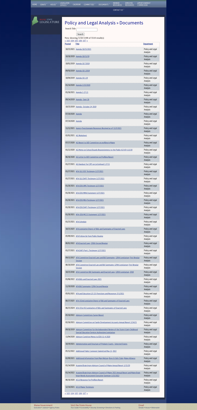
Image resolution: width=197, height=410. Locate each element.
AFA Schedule (85, 221)
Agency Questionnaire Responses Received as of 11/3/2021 (103, 128)
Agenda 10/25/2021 (87, 49)
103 (68, 40)
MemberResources (117, 4)
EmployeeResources (129, 4)
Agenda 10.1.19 (86, 77)
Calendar (77, 4)
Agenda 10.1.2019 (87, 70)
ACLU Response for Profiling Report (93, 382)
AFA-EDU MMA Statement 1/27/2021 (94, 192)
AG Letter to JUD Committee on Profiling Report (99, 156)
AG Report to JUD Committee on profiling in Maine (99, 142)
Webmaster (155, 408)
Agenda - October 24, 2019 (90, 106)
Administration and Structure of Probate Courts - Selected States (106, 343)
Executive (37, 408)
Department (140, 43)
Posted (72, 43)
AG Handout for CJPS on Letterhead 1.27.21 (97, 164)
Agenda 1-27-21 (86, 92)
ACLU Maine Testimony (89, 389)
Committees (89, 4)
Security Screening (97, 408)
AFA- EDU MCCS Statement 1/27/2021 (95, 214)
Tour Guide (75, 408)
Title (82, 43)
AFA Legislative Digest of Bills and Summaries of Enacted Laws (104, 228)
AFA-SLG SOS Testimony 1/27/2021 (93, 171)
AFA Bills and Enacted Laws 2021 (93, 279)
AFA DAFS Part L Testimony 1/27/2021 (95, 250)
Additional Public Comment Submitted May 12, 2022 (100, 351)
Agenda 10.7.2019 (87, 63)
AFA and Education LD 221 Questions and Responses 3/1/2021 (104, 293)
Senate (43, 4)
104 (72, 40)
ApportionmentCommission (143, 4)
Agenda (83, 113)
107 (84, 40)
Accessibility (84, 408)
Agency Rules (54, 408)
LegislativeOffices (64, 4)
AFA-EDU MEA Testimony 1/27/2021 (94, 200)
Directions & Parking (112, 408)
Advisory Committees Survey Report (94, 315)
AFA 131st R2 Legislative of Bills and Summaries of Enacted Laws (105, 307)
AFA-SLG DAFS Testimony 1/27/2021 (94, 178)
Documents (104, 4)
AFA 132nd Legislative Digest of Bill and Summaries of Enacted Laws (107, 300)
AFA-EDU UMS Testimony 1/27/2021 (94, 185)
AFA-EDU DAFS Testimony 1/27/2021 (94, 207)
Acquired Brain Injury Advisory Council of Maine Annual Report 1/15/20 (107, 365)
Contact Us (118, 10)
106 (80, 40)
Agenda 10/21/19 (86, 56)
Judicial (45, 408)
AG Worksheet (85, 135)
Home (34, 4)
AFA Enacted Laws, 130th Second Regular (96, 243)
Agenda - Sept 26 (86, 99)
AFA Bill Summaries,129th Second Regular (96, 286)
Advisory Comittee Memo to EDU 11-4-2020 (97, 336)
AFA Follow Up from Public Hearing (93, 235)
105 (76, 40)
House (53, 4)
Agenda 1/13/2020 (87, 85)
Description (154, 43)
